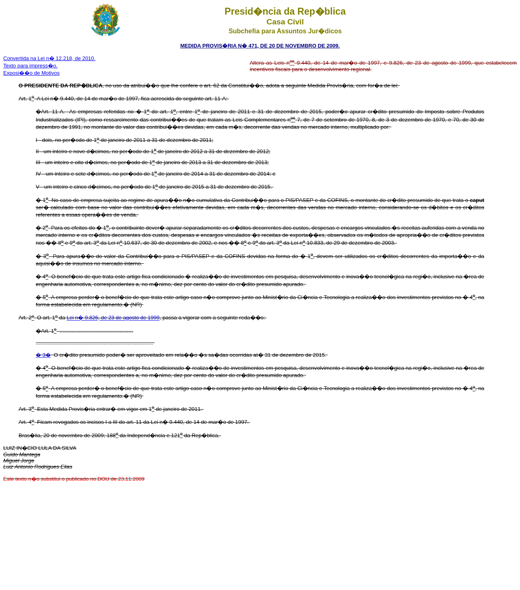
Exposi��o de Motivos (31, 73)
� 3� (43, 355)
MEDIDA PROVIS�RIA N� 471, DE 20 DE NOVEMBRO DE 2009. (260, 46)
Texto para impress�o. (30, 66)
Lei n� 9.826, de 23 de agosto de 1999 (113, 318)
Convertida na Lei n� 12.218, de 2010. (49, 58)
